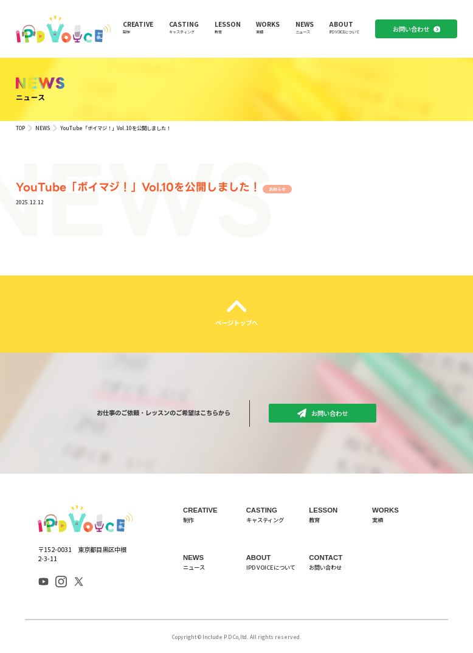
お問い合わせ (411, 28)
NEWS (304, 27)
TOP (20, 127)
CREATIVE (138, 27)
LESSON (228, 27)
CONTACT (340, 563)
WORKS (268, 27)
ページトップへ (236, 322)
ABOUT (344, 27)
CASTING (184, 27)
